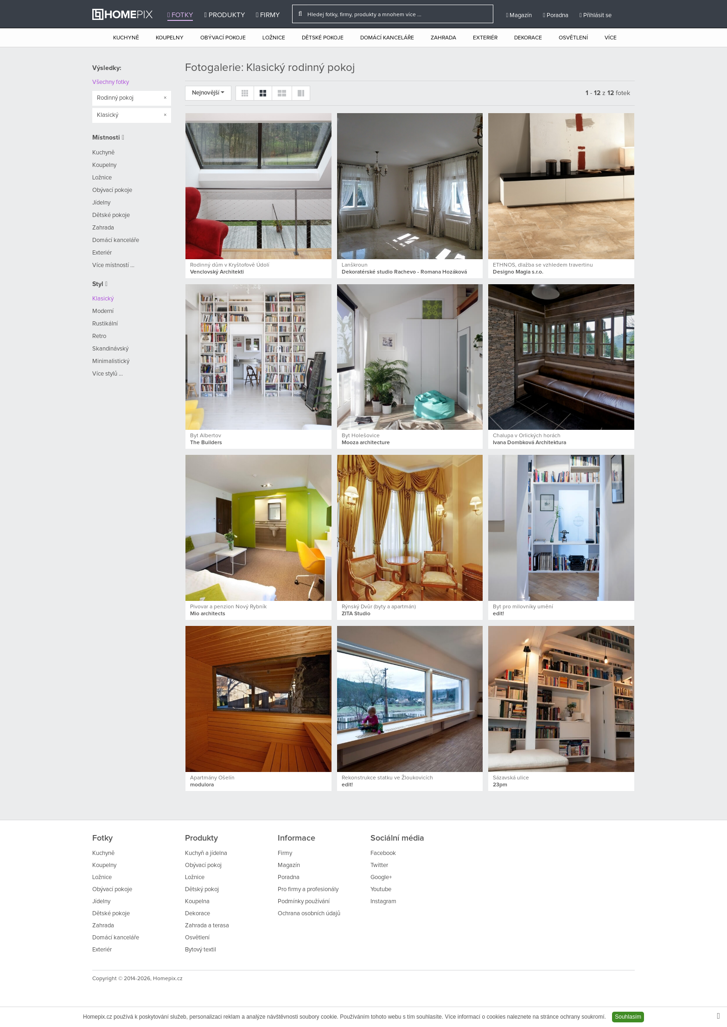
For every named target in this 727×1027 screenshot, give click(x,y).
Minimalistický (110, 361)
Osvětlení (573, 38)
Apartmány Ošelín (212, 778)
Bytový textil (200, 950)
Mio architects (207, 614)
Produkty (224, 15)
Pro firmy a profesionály (308, 890)
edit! (498, 614)
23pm (500, 785)
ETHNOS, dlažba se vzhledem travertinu (543, 265)
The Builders (206, 443)
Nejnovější (208, 93)
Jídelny (101, 203)
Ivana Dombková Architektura (529, 443)
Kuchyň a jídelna (206, 853)
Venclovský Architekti (217, 272)
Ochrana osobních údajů (309, 914)
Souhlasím (628, 1017)
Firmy (268, 15)
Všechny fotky (110, 82)
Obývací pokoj (203, 865)
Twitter (379, 865)
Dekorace (528, 38)
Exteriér (485, 38)
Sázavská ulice (511, 778)
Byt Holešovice (361, 436)
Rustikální (105, 324)
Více (611, 38)
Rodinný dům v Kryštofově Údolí (229, 265)
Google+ (381, 877)
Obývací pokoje (223, 38)
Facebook (383, 853)
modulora (202, 785)
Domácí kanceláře (387, 38)
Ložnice (273, 38)
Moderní (103, 311)
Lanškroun (355, 265)
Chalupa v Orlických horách (527, 436)
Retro (99, 336)
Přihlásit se (596, 15)
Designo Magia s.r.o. (518, 272)
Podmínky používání (304, 902)
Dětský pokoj (202, 890)
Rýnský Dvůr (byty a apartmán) (379, 607)
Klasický (103, 299)
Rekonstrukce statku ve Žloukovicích (387, 778)
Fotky (180, 15)
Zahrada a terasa (207, 926)
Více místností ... (113, 265)
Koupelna (197, 902)
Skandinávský (110, 349)
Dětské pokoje (323, 38)
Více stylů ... (107, 374)
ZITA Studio (356, 614)
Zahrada (443, 38)
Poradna (555, 15)
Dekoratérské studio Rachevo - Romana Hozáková (404, 272)
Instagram (383, 902)
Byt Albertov (205, 436)
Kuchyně (126, 38)
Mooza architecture (366, 443)
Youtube (380, 890)
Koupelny (170, 38)
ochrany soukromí (582, 1017)
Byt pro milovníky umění (523, 607)
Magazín (519, 15)
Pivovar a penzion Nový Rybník (228, 607)
